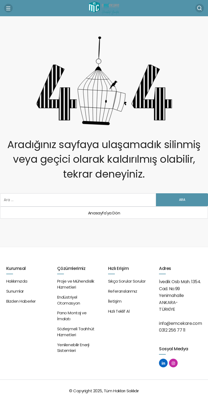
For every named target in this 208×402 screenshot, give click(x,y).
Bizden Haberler (21, 301)
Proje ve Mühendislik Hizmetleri (75, 284)
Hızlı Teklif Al (118, 311)
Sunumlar (15, 291)
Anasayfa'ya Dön (104, 213)
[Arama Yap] (199, 8)
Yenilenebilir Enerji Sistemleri (73, 348)
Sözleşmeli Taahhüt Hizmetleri (76, 332)
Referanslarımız (122, 291)
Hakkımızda (17, 281)
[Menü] (8, 8)
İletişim (114, 301)
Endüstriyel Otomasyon (68, 300)
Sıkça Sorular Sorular (127, 281)
